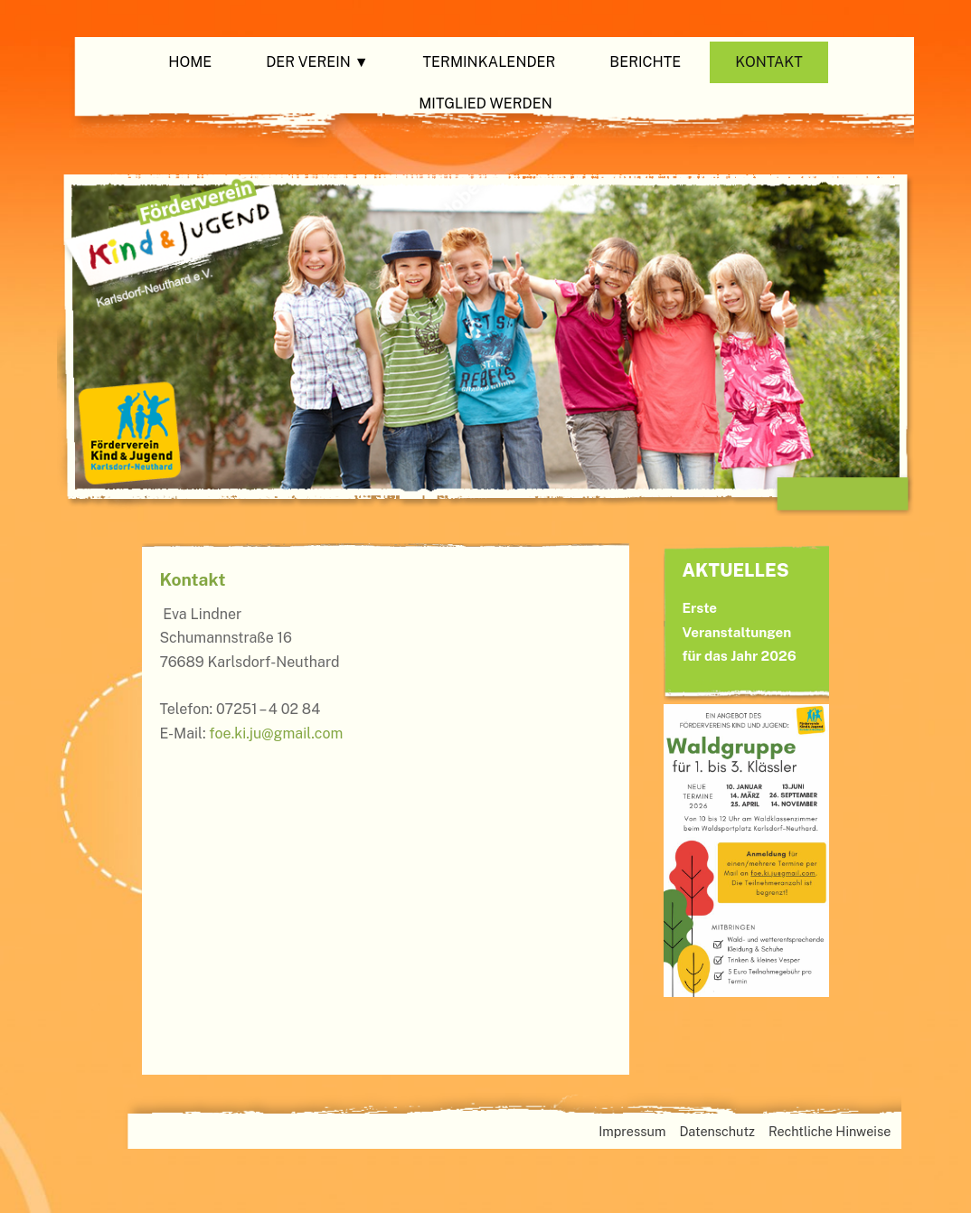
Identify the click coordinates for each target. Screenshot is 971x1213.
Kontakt (769, 62)
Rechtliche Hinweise (829, 1131)
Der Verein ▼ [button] (317, 62)
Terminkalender (489, 62)
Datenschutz (717, 1131)
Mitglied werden (485, 103)
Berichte (645, 62)
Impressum (632, 1131)
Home (190, 62)
